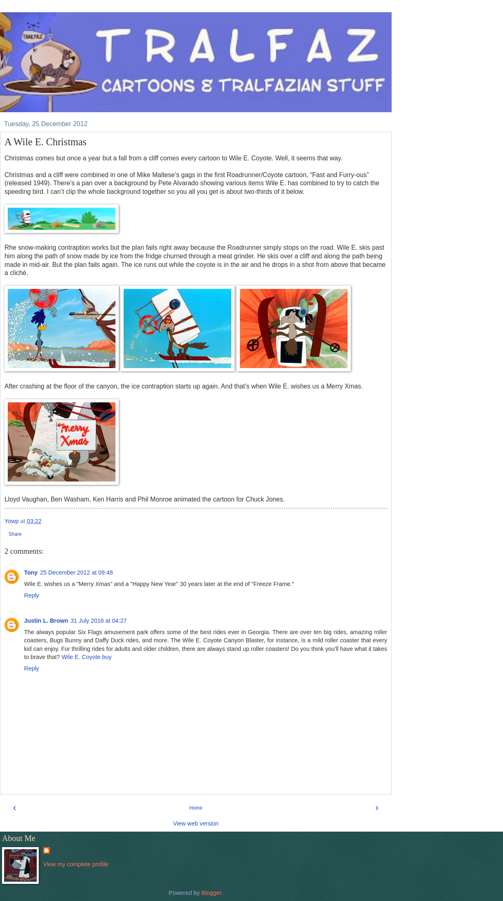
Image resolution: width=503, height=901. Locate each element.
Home (195, 808)
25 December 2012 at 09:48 (76, 572)
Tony (31, 572)
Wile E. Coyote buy (86, 657)
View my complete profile (76, 864)
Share (15, 534)
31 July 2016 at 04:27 (99, 620)
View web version (196, 823)
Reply (31, 595)
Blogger (212, 893)
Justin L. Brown (46, 620)
